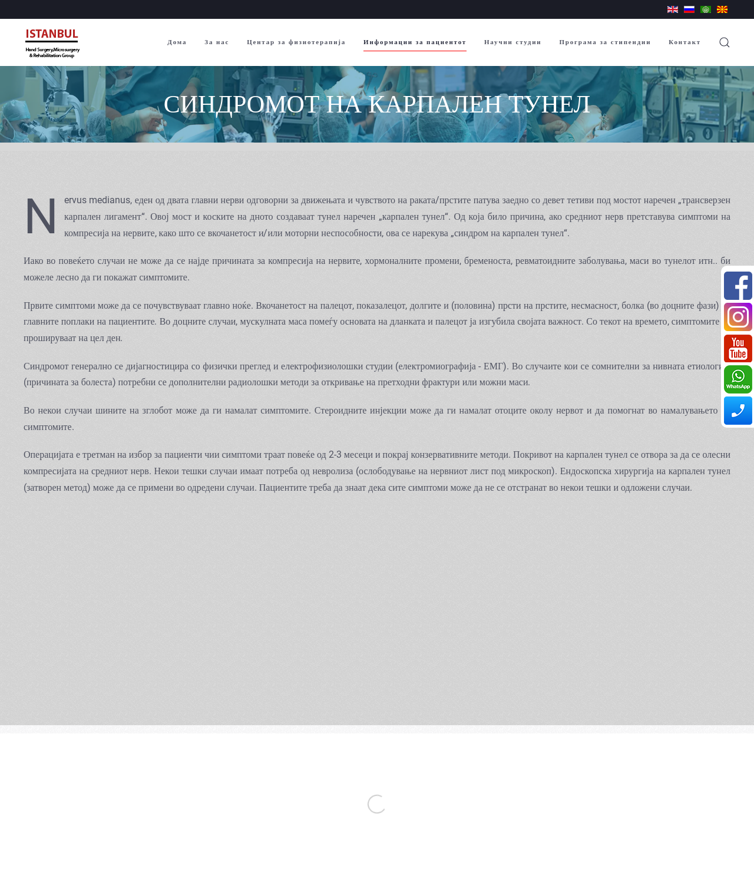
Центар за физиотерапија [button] (296, 42)
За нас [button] (216, 42)
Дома (177, 42)
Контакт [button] (685, 42)
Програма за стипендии (605, 42)
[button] (724, 42)
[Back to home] (54, 42)
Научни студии (512, 42)
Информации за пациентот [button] (415, 42)
